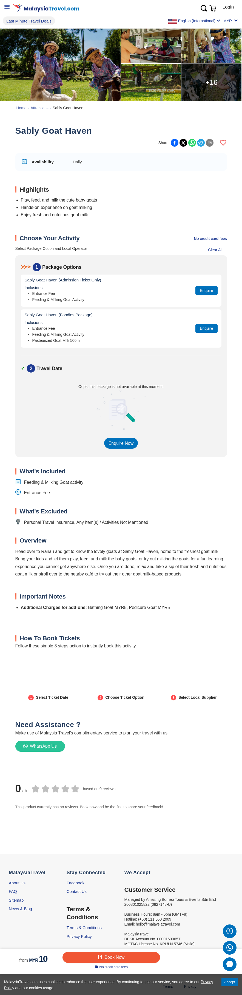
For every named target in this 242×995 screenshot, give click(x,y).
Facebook (75, 883)
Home (21, 108)
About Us (17, 883)
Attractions (40, 108)
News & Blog (20, 908)
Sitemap (16, 900)
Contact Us (77, 891)
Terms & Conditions (84, 927)
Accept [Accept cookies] (229, 982)
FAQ (13, 891)
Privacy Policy (79, 936)
